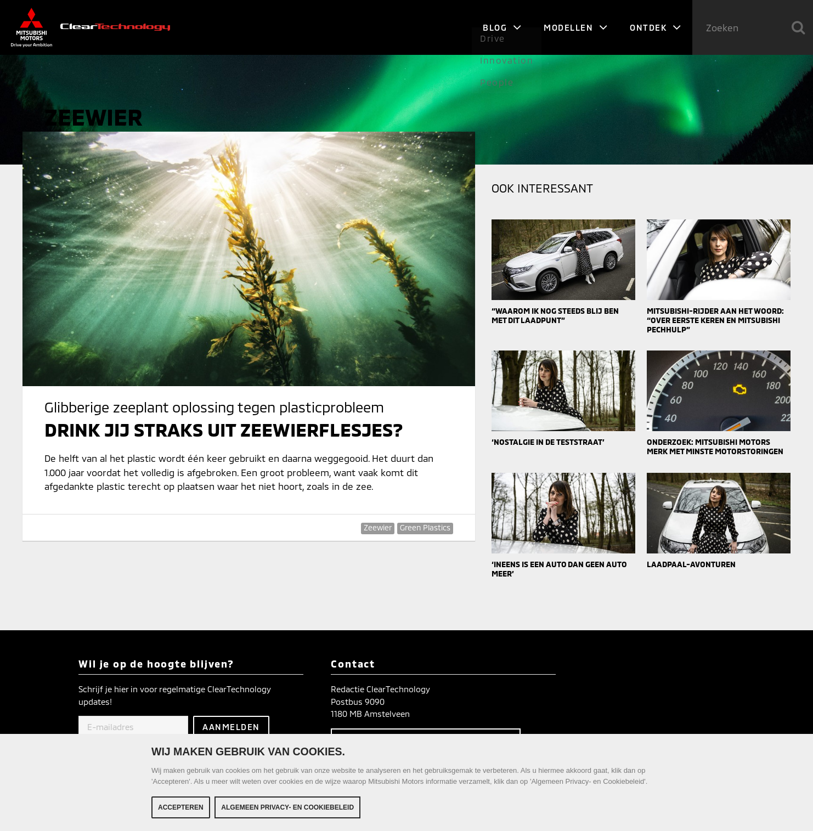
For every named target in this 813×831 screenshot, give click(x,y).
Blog (502, 27)
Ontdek (655, 27)
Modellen (576, 27)
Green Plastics (425, 527)
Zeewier (378, 527)
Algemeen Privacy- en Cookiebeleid (287, 810)
